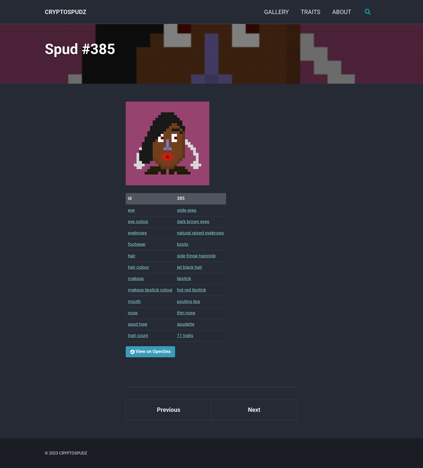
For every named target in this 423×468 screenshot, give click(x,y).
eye (131, 210)
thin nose (186, 312)
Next (254, 409)
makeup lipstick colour (150, 289)
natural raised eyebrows (200, 232)
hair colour (138, 267)
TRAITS (310, 12)
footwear (137, 244)
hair (131, 255)
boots (182, 244)
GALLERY (276, 12)
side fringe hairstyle (196, 255)
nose (133, 312)
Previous (168, 409)
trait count (138, 335)
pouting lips (188, 301)
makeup (136, 278)
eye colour (138, 221)
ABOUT (341, 12)
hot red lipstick (191, 289)
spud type (137, 324)
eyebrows (137, 232)
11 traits (185, 335)
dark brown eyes (193, 221)
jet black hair (189, 267)
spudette (185, 324)
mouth (134, 301)
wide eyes (186, 210)
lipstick (184, 278)
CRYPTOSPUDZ (65, 12)
